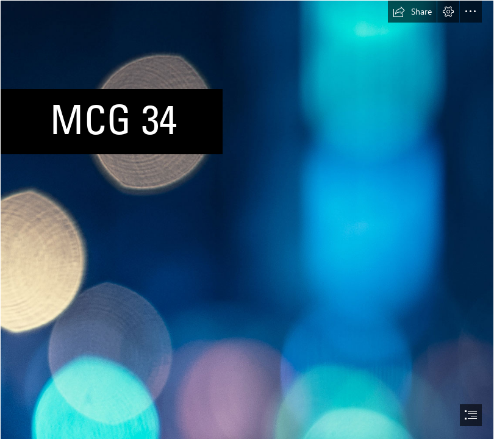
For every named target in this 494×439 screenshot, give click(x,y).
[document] (247, 219)
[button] (412, 12)
